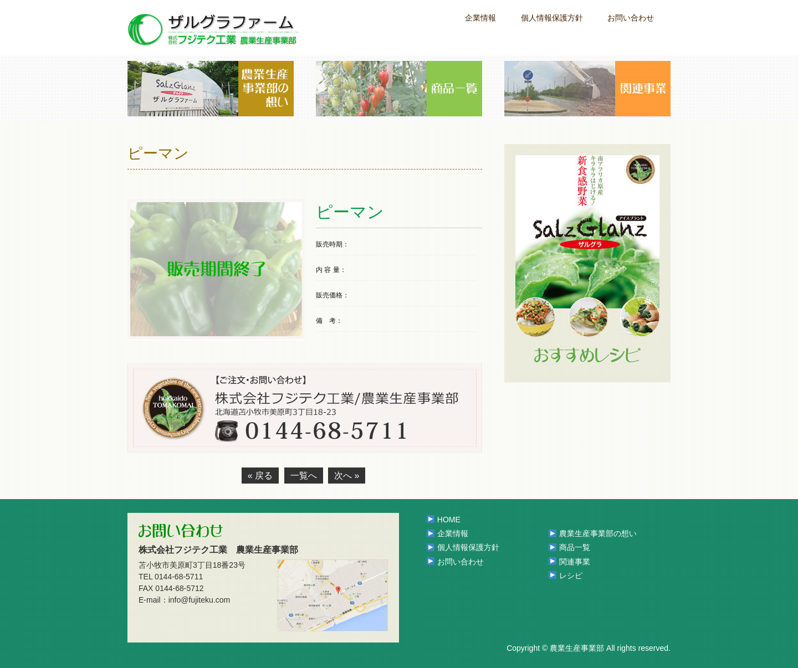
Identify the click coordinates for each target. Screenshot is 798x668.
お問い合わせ (630, 18)
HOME (449, 519)
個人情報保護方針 (552, 18)
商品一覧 (574, 547)
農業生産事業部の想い (598, 533)
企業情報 (480, 18)
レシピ (570, 575)
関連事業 (574, 561)
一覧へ (303, 475)
